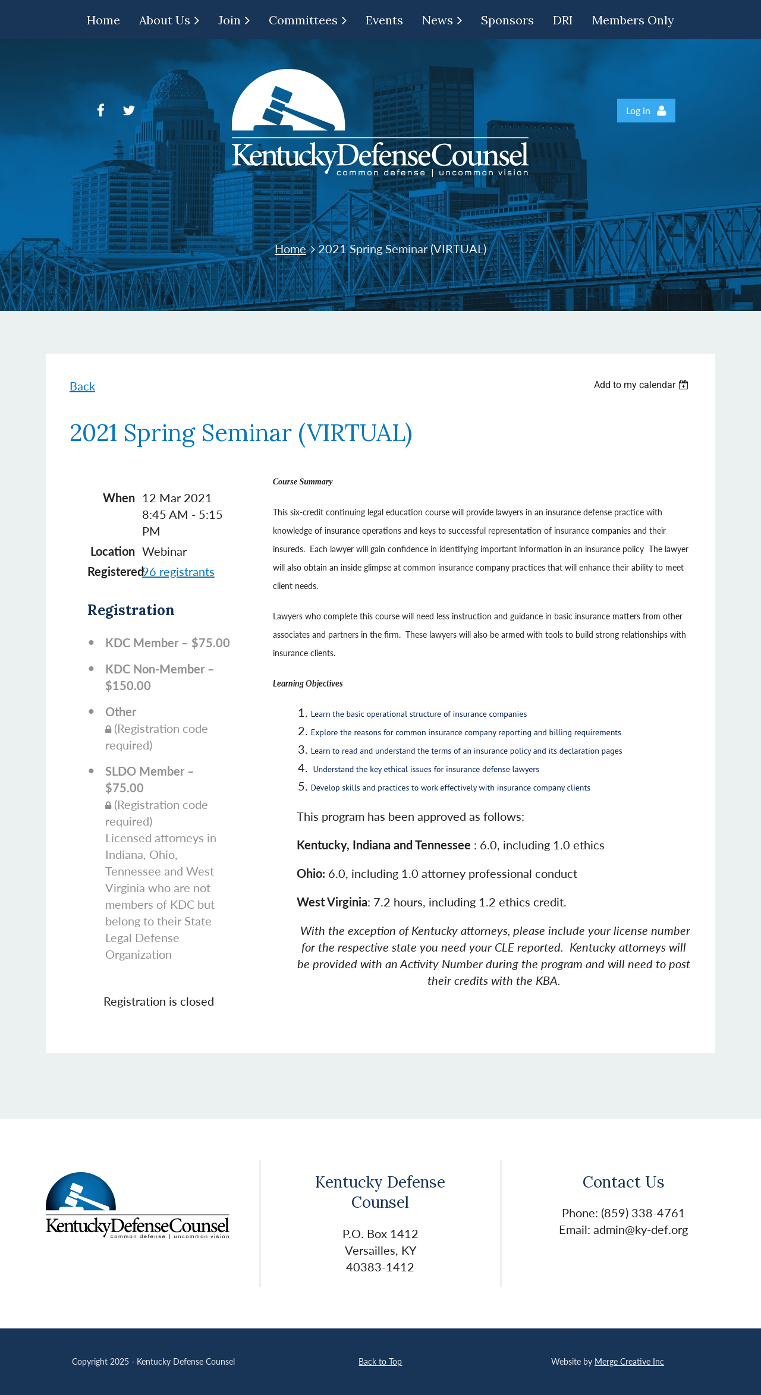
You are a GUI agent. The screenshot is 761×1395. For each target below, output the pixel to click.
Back (82, 386)
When (119, 497)
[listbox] (642, 384)
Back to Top (380, 1361)
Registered (111, 571)
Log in (638, 110)
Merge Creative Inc (629, 1361)
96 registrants (178, 571)
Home (290, 248)
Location (112, 551)
